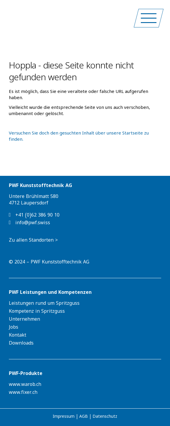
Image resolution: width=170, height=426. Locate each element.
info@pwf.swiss (29, 223)
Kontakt (17, 336)
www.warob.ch (25, 385)
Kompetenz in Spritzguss (37, 312)
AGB (83, 417)
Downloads (21, 344)
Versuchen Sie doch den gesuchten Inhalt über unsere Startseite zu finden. (79, 137)
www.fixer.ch (23, 393)
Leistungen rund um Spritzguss (44, 304)
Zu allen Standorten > (33, 241)
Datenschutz (105, 417)
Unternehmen (24, 320)
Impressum (64, 417)
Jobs (13, 328)
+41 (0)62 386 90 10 (34, 215)
